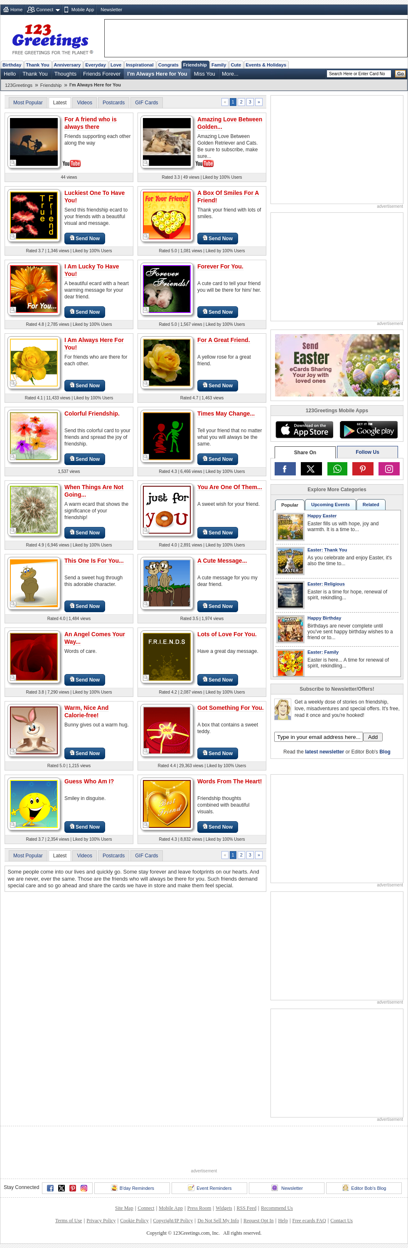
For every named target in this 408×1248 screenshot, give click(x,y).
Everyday (95, 64)
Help (283, 1220)
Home (16, 9)
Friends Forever (101, 74)
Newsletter (111, 9)
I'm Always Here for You (157, 74)
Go (400, 73)
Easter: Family (323, 652)
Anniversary (67, 64)
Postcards (114, 103)
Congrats (168, 64)
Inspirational (140, 64)
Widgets (224, 1208)
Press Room (199, 1208)
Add (373, 737)
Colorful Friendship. (92, 413)
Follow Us (367, 452)
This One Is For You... (94, 560)
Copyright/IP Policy (173, 1220)
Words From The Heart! (229, 781)
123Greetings (18, 85)
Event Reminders (209, 1187)
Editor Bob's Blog (364, 1187)
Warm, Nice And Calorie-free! (86, 711)
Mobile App (82, 9)
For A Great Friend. (223, 340)
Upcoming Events (330, 504)
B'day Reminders (132, 1187)
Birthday (11, 64)
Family (218, 64)
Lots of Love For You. (227, 634)
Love (116, 64)
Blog (385, 752)
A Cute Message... (222, 560)
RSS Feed (246, 1208)
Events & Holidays (266, 64)
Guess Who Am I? (89, 781)
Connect (44, 9)
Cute (236, 64)
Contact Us (341, 1220)
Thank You (37, 64)
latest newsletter (324, 752)
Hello (10, 74)
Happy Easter (322, 515)
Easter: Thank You (327, 549)
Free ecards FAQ (309, 1220)
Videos (84, 103)
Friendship (195, 64)
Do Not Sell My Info (218, 1220)
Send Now (85, 238)
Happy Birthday (324, 617)
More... (230, 74)
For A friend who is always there (90, 123)
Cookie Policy (134, 1220)
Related (371, 504)
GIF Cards (146, 103)
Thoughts (65, 74)
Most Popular (28, 103)
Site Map (124, 1208)
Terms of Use (68, 1220)
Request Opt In (258, 1220)
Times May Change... (226, 413)
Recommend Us (277, 1208)
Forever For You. (220, 266)
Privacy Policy (101, 1220)
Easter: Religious (326, 583)
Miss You (204, 74)
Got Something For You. (230, 707)
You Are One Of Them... (229, 487)
